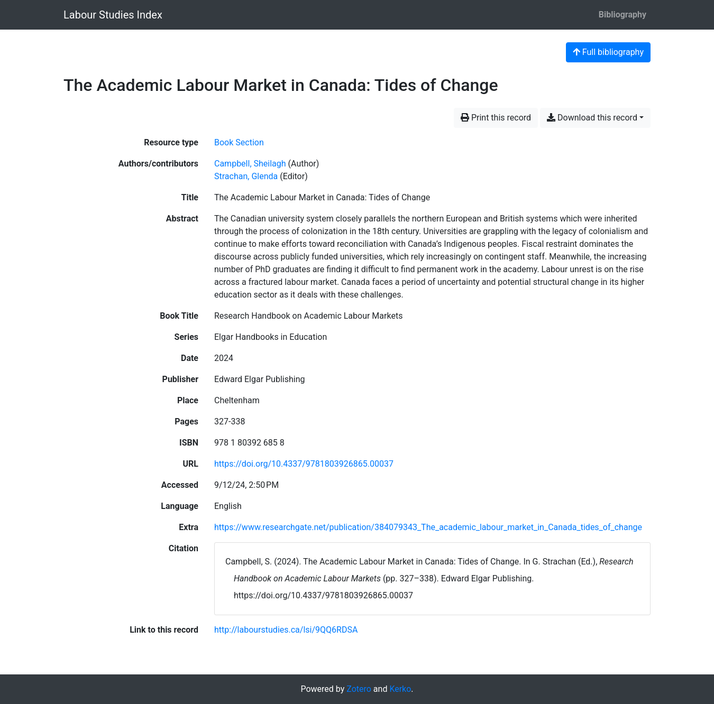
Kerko (400, 689)
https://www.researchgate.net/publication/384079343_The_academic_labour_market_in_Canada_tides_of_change (428, 527)
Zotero (358, 689)
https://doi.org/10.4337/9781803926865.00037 (303, 464)
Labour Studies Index (112, 14)
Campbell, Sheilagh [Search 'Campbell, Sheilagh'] (250, 164)
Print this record (496, 118)
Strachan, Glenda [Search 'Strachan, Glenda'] (246, 176)
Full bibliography (608, 52)
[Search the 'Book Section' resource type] (239, 142)
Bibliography (622, 15)
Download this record (592, 118)
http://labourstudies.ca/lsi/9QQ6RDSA (286, 630)
